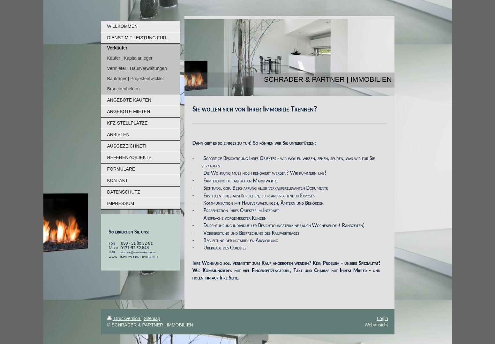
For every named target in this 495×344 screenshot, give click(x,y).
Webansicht (376, 324)
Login (382, 318)
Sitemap (152, 318)
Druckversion (124, 318)
